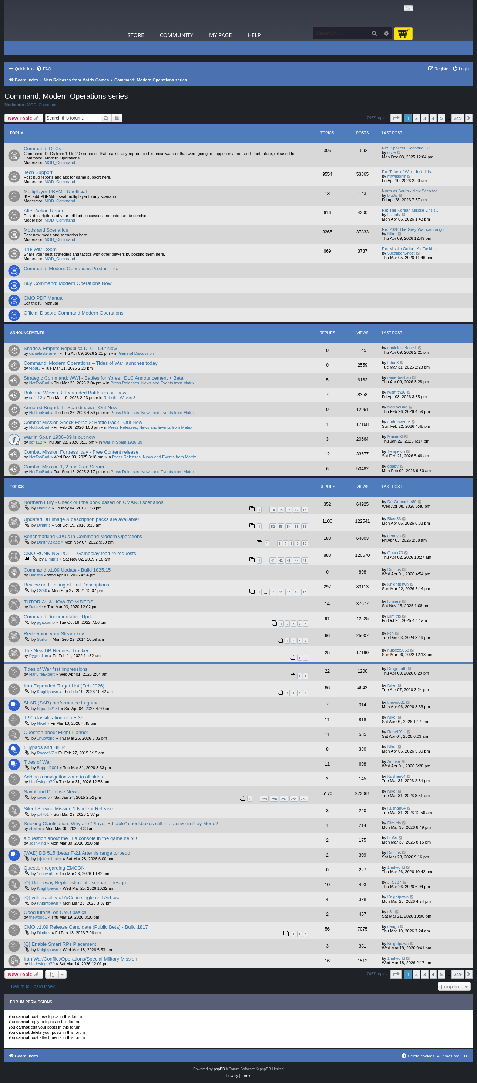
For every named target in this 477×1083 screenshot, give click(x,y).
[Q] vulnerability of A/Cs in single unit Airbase (72, 897)
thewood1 (396, 702)
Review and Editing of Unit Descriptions (66, 585)
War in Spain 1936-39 (122, 442)
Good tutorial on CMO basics (55, 912)
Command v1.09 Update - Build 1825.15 (67, 570)
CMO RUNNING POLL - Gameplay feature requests (80, 553)
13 (288, 592)
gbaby (393, 466)
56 (304, 526)
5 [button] (441, 118)
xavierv (43, 797)
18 (304, 509)
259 (303, 798)
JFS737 (394, 882)
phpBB (219, 1069)
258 (293, 798)
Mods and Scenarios (46, 230)
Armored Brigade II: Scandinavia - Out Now (70, 407)
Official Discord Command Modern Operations (73, 313)
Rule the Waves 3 (119, 398)
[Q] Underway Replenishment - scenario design (75, 882)
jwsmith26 (396, 392)
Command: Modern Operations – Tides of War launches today (91, 363)
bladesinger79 (42, 782)
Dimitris (44, 525)
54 (288, 526)
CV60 (42, 590)
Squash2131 (48, 708)
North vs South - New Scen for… (411, 191)
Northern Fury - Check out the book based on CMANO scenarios (93, 502)
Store (136, 34)
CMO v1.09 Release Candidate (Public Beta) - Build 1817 (86, 927)
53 (281, 526)
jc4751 (43, 814)
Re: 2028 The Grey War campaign (413, 229)
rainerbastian (399, 377)
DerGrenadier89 (402, 502)
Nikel (391, 234)
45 (304, 560)
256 (274, 798)
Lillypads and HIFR (44, 747)
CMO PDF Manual (44, 298)
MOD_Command (42, 104)
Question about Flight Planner (56, 732)
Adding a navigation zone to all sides (63, 777)
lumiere (394, 601)
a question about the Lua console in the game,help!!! (80, 838)
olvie (391, 152)
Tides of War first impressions (56, 669)
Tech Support (38, 172)
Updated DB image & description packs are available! (81, 519)
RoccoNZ (45, 753)
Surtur (42, 639)
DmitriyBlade (48, 542)
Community (176, 34)
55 (296, 526)
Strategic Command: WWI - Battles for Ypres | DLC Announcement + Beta (103, 378)
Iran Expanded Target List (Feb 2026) (64, 686)
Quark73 (395, 553)
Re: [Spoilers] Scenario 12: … (409, 148)
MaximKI (395, 436)
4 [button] (433, 118)
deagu (393, 926)
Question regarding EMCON (54, 868)
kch (390, 633)
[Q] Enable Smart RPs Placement (60, 944)
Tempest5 (396, 451)
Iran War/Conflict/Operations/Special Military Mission (80, 959)
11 (273, 592)
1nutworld (46, 738)
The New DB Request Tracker (56, 650)
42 (281, 560)
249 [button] (458, 118)
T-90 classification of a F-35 (53, 717)
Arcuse (393, 761)
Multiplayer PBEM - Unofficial (55, 191)
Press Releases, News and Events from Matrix (153, 383)
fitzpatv (393, 214)
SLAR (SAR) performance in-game (61, 703)
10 (304, 543)
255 (264, 798)
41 (273, 560)
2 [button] (416, 118)
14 (273, 509)
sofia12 (35, 398)
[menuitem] (43, 68)
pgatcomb (46, 622)
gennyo (394, 536)
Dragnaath (396, 668)
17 (296, 509)
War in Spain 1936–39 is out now (59, 437)
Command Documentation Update (60, 616)
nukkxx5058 (398, 650)
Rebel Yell (396, 732)
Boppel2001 (48, 768)
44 (296, 560)
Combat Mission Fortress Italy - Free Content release (81, 452)
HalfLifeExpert (42, 674)
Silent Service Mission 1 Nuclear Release (68, 808)
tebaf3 (35, 368)
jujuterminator (49, 859)
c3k (390, 911)
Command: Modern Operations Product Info (71, 268)
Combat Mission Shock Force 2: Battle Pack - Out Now (83, 422)
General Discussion (136, 353)
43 (288, 560)
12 (281, 592)
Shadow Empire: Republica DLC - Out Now (70, 348)
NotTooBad (39, 383)
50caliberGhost (401, 253)
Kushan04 (396, 776)
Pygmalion (38, 655)
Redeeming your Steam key (54, 633)
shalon (35, 828)
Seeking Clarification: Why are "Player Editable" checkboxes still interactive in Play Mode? (121, 823)
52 (273, 526)
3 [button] (424, 118)
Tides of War (37, 762)
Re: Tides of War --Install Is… (408, 171)
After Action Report (44, 210)
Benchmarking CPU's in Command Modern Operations (83, 536)
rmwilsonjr (396, 176)
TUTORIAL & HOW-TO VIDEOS (59, 602)
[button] (396, 118)
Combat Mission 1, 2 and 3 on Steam (64, 467)
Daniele (44, 508)
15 (281, 509)
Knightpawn (398, 584)
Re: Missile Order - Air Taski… (409, 248)
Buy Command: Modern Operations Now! (68, 283)
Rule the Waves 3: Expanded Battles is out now (75, 393)
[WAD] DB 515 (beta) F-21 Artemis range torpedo (77, 853)
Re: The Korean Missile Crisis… (411, 210)
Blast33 (394, 519)
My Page (220, 34)
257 (284, 798)
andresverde (398, 422)
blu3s (392, 195)
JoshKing (37, 843)
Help (254, 34)
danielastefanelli (43, 353)
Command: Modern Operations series (66, 96)
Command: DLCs (42, 148)
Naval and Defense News (51, 791)
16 (288, 509)
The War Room (40, 249)
